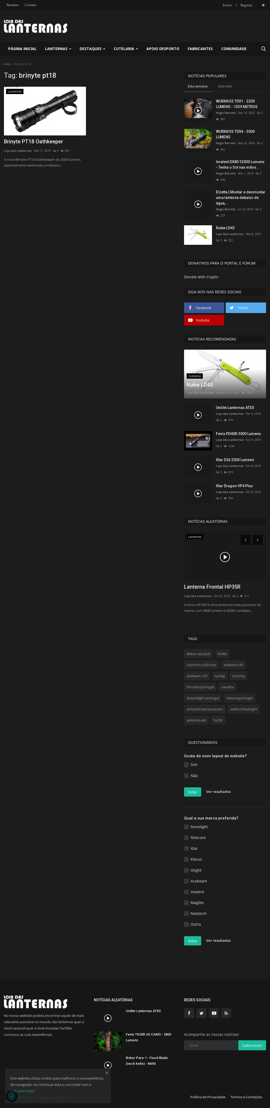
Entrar (227, 5)
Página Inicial (22, 48)
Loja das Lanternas (18, 151)
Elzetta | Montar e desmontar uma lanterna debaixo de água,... (241, 197)
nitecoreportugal (239, 698)
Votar (192, 791)
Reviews (12, 5)
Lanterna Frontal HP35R (212, 587)
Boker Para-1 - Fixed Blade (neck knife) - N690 (147, 1061)
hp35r (218, 720)
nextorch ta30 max (201, 664)
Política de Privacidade (207, 1097)
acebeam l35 (233, 664)
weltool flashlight (243, 709)
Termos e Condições (246, 1097)
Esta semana (198, 86)
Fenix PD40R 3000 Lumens (238, 434)
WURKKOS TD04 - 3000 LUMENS (235, 134)
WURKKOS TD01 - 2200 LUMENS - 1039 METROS (237, 104)
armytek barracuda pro (205, 709)
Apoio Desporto (162, 48)
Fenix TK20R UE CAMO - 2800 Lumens (148, 1037)
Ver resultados (218, 791)
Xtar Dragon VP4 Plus (234, 486)
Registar (246, 5)
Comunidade (234, 48)
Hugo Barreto (226, 113)
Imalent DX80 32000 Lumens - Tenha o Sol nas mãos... (240, 164)
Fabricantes (200, 48)
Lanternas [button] (58, 48)
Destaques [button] (92, 48)
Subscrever (252, 1045)
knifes (222, 653)
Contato (30, 5)
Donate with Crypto (201, 276)
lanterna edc (196, 720)
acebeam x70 (197, 675)
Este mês (225, 86)
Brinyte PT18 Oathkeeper (33, 141)
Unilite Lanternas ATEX (235, 408)
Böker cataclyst (198, 653)
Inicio (7, 64)
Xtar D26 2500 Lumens (235, 460)
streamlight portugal (203, 698)
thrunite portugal (200, 687)
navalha (227, 687)
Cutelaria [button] (126, 48)
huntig (220, 675)
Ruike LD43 (225, 228)
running (238, 675)
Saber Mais (25, 1091)
